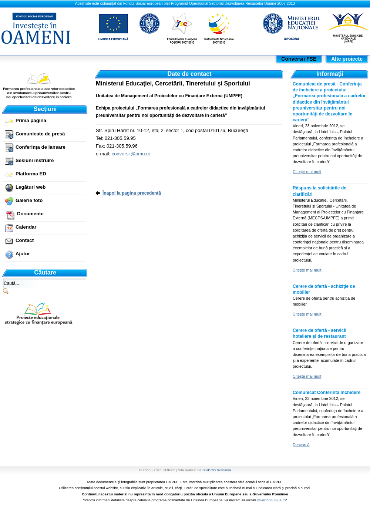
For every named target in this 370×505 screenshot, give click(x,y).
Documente (30, 213)
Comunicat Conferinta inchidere (326, 392)
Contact (25, 240)
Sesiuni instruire (35, 160)
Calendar (26, 227)
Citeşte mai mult (307, 171)
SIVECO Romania (216, 470)
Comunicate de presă (40, 134)
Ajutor (23, 253)
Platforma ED (31, 173)
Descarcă (301, 444)
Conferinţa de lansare (40, 147)
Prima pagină (31, 120)
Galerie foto (29, 200)
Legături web (31, 187)
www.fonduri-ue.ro (271, 500)
